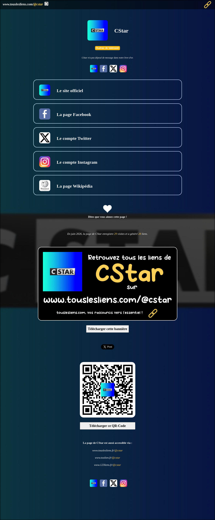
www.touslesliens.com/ (23, 4)
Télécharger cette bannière (107, 329)
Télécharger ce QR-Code (107, 426)
